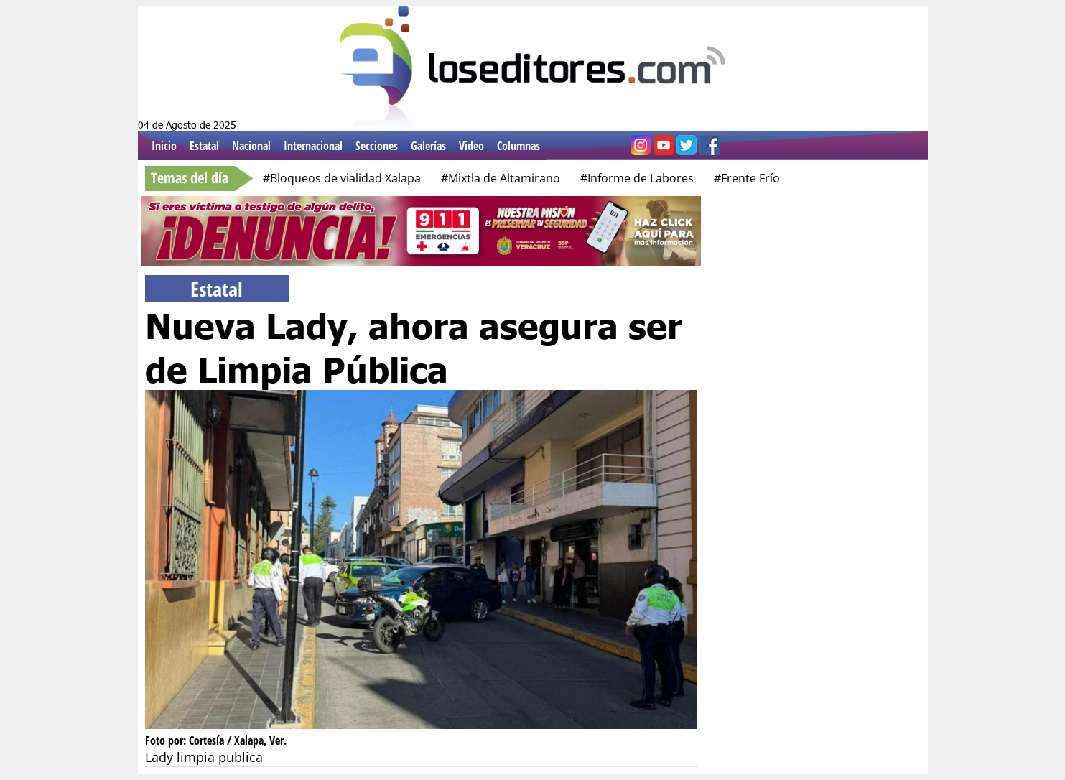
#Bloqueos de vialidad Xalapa (342, 178)
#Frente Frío (747, 178)
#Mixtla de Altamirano (500, 178)
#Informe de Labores (637, 178)
